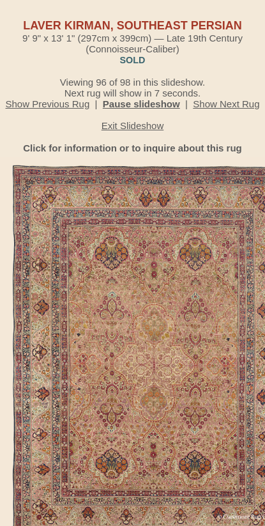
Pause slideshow (141, 103)
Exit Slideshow (133, 125)
